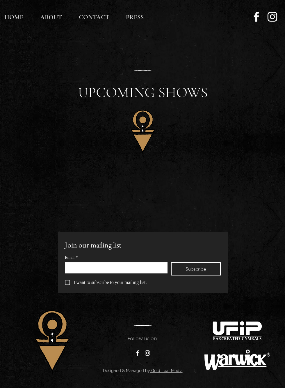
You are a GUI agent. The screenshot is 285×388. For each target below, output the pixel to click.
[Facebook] (256, 16)
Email (71, 257)
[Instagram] (272, 16)
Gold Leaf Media (166, 370)
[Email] (114, 267)
